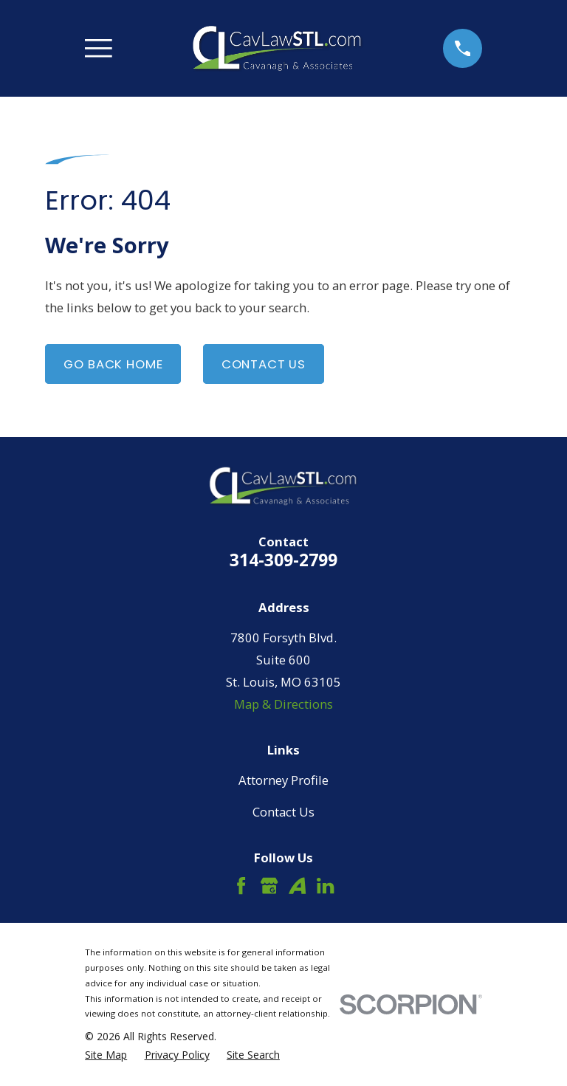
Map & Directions (283, 703)
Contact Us (263, 364)
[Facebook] (241, 885)
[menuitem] (106, 1054)
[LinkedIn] (325, 885)
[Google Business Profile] (269, 885)
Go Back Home (112, 364)
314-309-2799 (283, 559)
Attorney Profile (283, 779)
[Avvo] (297, 885)
